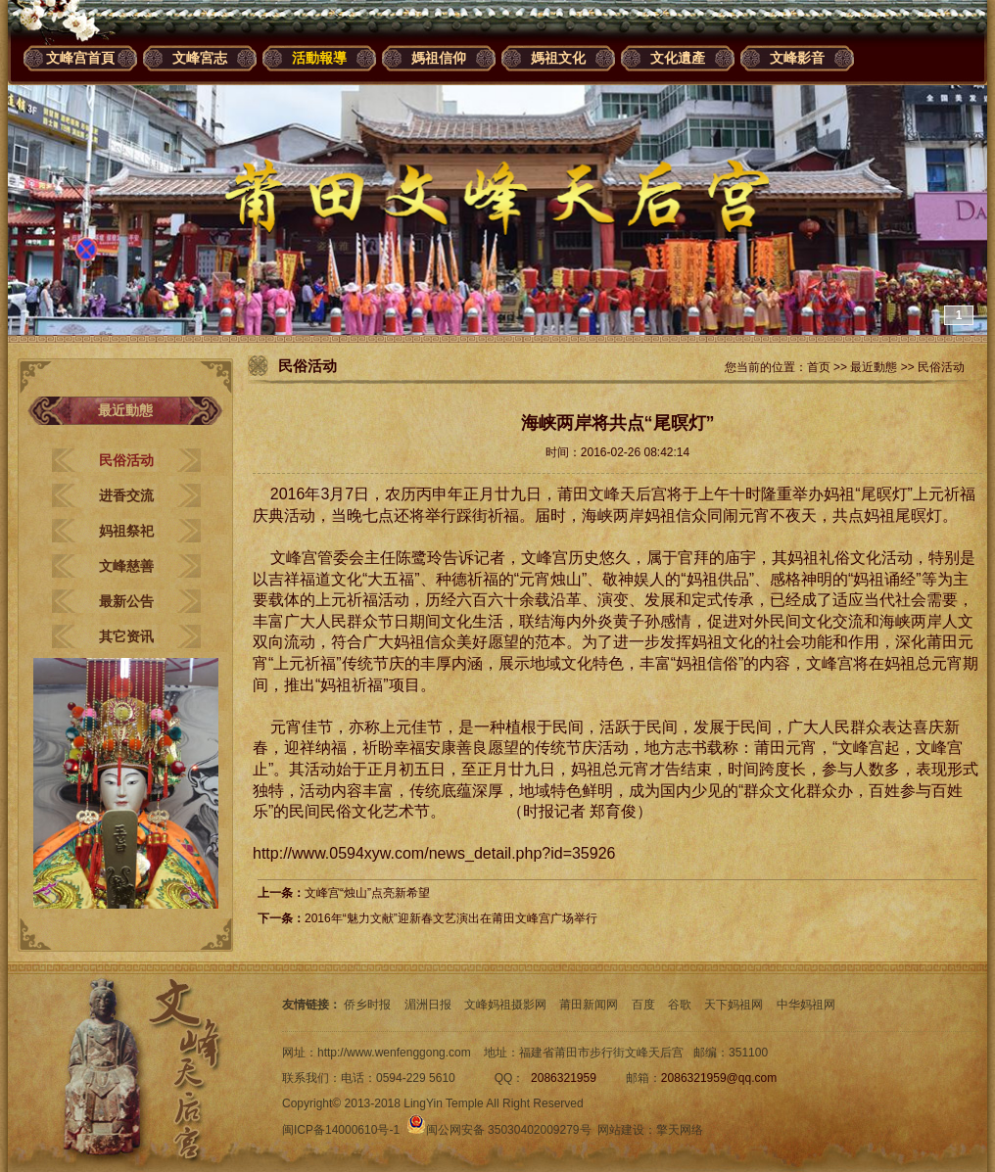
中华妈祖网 (806, 1004)
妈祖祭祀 (126, 531)
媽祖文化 (558, 58)
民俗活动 (126, 460)
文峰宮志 (199, 58)
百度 (643, 1004)
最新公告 (126, 601)
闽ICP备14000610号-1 (341, 1130)
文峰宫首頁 (80, 58)
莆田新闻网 (588, 1004)
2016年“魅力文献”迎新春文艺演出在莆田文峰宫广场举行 (451, 918)
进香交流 (126, 495)
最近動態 (873, 367)
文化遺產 (677, 58)
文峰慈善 (126, 566)
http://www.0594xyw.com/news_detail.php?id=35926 (434, 853)
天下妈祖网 (733, 1004)
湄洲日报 (427, 1004)
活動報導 (319, 58)
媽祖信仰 (438, 58)
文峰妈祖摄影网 (505, 1004)
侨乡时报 (367, 1004)
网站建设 (620, 1130)
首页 (818, 367)
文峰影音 (797, 58)
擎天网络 (679, 1130)
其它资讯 (126, 636)
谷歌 (679, 1004)
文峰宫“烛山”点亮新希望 (367, 893)
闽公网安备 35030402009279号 (499, 1130)
